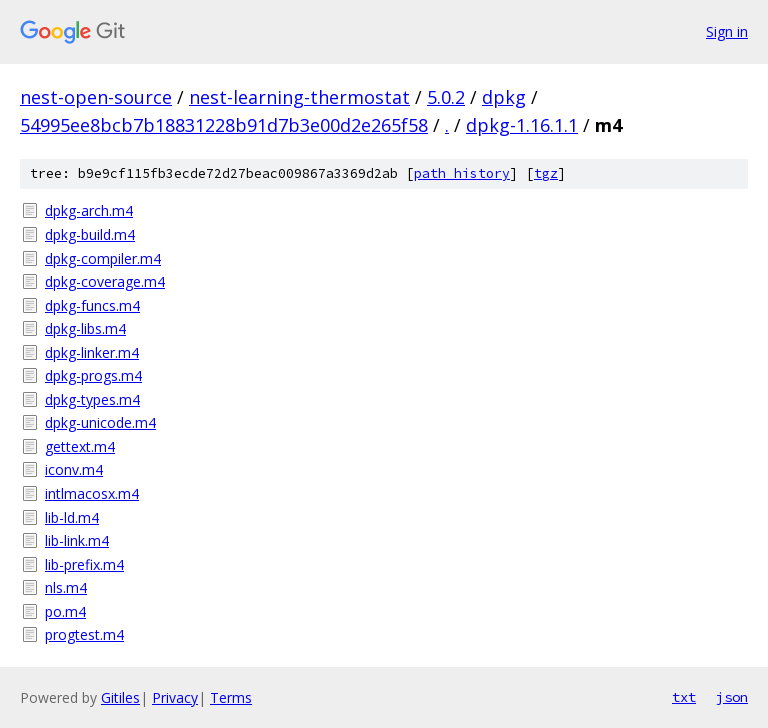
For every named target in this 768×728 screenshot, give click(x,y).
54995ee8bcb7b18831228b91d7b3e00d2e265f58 (224, 125)
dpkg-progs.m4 (93, 375)
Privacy (175, 697)
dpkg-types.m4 (92, 399)
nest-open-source (96, 97)
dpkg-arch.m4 (89, 210)
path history (462, 173)
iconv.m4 (74, 469)
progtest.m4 (84, 634)
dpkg (504, 97)
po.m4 (65, 611)
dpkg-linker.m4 (92, 352)
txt (684, 697)
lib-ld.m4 (72, 517)
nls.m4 (66, 587)
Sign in (727, 31)
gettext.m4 (80, 446)
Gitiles (120, 697)
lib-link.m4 (77, 540)
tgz (546, 173)
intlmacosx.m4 (92, 493)
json (732, 697)
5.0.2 (446, 97)
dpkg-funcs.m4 (92, 305)
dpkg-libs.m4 (85, 328)
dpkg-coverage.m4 (105, 281)
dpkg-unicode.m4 (100, 422)
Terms (231, 697)
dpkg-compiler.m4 (103, 258)
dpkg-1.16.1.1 (522, 125)
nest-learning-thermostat (299, 97)
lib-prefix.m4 (84, 564)
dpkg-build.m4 (90, 234)
